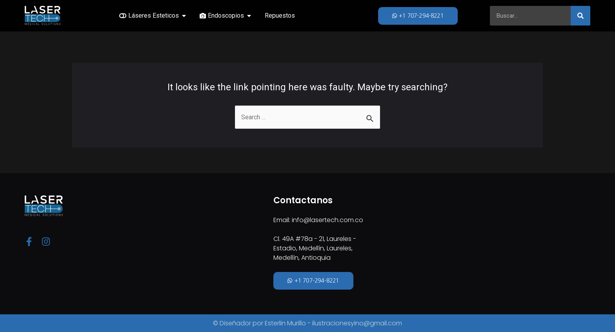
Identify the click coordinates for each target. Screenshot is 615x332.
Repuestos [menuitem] (280, 15)
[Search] (580, 16)
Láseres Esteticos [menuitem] (153, 15)
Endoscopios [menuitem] (226, 15)
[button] (184, 15)
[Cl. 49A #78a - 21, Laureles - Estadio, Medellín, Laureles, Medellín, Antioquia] (432, 243)
